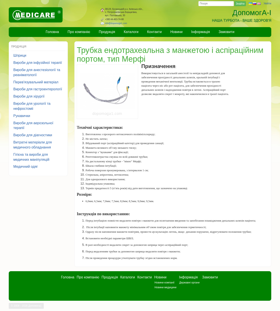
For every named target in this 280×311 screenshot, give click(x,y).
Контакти (154, 32)
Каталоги (131, 32)
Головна (52, 32)
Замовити (226, 32)
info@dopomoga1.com (116, 23)
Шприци (19, 55)
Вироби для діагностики (32, 135)
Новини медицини (165, 287)
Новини (176, 32)
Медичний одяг (25, 166)
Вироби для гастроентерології (37, 89)
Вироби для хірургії (29, 96)
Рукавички (21, 116)
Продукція (107, 32)
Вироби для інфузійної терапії (37, 63)
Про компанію (79, 32)
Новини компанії (164, 282)
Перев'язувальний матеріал (35, 82)
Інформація (200, 32)
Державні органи (189, 282)
